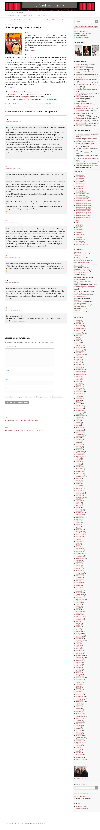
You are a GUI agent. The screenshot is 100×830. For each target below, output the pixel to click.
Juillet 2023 (79, 378)
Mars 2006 (78, 732)
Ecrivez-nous (85, 778)
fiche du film (13, 94)
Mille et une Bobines (79, 279)
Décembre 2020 (80, 430)
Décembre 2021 (80, 410)
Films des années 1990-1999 (83, 215)
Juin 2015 (78, 543)
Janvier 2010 (79, 653)
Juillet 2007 (79, 705)
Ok (97, 21)
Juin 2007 (78, 706)
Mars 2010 (78, 650)
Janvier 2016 (79, 531)
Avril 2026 (78, 321)
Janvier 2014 (79, 572)
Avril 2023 (78, 383)
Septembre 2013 (80, 579)
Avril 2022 (78, 403)
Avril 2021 (78, 424)
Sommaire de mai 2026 (82, 66)
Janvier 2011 (79, 633)
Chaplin (78, 222)
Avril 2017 (78, 505)
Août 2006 (78, 723)
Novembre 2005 (80, 739)
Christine (50, 99)
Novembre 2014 (80, 555)
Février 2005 (79, 754)
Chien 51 (78, 67)
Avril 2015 (78, 546)
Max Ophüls (38, 94)
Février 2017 (79, 509)
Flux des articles (81, 806)
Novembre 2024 (80, 350)
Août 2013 (78, 580)
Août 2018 (78, 478)
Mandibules (79, 125)
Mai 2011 (78, 626)
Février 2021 (79, 427)
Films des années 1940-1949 (83, 207)
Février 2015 (79, 550)
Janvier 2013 (79, 592)
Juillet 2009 (79, 664)
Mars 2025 (78, 344)
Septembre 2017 (80, 497)
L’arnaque (84, 148)
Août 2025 (78, 335)
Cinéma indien (79, 188)
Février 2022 (79, 407)
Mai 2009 (78, 667)
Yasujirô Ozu (79, 237)
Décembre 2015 (80, 533)
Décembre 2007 (80, 696)
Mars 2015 (78, 548)
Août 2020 (78, 437)
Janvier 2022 (79, 408)
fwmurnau (78, 138)
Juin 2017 (78, 502)
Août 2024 (78, 356)
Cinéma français (80, 186)
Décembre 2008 (80, 676)
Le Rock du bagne (80, 108)
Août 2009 (78, 662)
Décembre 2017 (80, 492)
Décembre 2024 (80, 349)
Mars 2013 (78, 589)
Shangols (76, 289)
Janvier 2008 (79, 694)
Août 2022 (78, 396)
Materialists (79, 122)
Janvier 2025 (79, 347)
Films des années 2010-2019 (83, 219)
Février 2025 (79, 345)
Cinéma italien (79, 190)
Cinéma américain (80, 176)
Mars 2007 (78, 711)
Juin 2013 (78, 584)
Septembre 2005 (80, 742)
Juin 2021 (78, 420)
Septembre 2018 (80, 476)
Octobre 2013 (79, 577)
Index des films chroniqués (81, 793)
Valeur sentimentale (81, 120)
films (6, 103)
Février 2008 (79, 693)
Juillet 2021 (79, 419)
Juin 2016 (78, 522)
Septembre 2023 (80, 374)
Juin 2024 (78, 359)
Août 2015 (78, 539)
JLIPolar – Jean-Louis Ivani (81, 303)
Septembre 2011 (80, 619)
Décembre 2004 (80, 757)
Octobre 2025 (79, 332)
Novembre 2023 (80, 371)
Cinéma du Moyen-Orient (82, 193)
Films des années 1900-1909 (83, 200)
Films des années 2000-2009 (83, 217)
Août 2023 (78, 376)
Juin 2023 (78, 379)
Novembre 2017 (80, 493)
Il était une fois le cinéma (81, 272)
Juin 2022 (78, 400)
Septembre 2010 (80, 640)
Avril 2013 (78, 587)
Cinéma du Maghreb (81, 191)
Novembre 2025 (80, 330)
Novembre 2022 (80, 391)
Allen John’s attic (78, 283)
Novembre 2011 (80, 616)
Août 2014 (78, 560)
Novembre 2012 (80, 596)
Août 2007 (78, 703)
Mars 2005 (78, 752)
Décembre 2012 (80, 594)
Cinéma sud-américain (82, 198)
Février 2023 (79, 386)
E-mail (7, 379)
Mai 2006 (78, 728)
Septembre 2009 (80, 660)
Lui (6, 166)
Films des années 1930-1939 (43, 103)
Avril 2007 (78, 710)
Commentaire (10, 347)
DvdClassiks (77, 252)
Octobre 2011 (79, 618)
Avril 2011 (78, 628)
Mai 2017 (78, 504)
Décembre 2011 (80, 614)
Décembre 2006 (80, 716)
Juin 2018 (78, 482)
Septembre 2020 (80, 435)
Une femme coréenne (81, 93)
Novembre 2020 (80, 432)
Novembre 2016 (80, 514)
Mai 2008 (78, 687)
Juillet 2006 (79, 725)
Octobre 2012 (79, 597)
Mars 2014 (78, 568)
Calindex (76, 299)
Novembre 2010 (80, 636)
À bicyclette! (79, 105)
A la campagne (86, 158)
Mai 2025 (78, 340)
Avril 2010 (78, 648)
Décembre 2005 (80, 737)
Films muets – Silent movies (81, 262)
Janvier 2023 (79, 388)
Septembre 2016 (80, 517)
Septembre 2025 (80, 333)
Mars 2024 (78, 364)
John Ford (78, 231)
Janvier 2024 (79, 367)
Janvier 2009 (79, 674)
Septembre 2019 (80, 456)
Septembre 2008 (80, 681)
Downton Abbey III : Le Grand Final (85, 76)
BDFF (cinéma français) (80, 296)
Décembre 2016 (80, 512)
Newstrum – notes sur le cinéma (83, 269)
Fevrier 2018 (79, 488)
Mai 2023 (78, 381)
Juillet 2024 (79, 357)
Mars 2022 (78, 405)
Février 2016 (79, 529)
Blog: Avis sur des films (80, 276)
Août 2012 (78, 601)
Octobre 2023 (79, 373)
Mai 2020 (78, 442)
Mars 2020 (78, 446)
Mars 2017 (78, 507)
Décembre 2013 (80, 573)
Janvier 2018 (79, 490)
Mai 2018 (78, 483)
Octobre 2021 (79, 413)
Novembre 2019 (80, 453)
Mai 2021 (78, 422)
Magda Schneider (17, 92)
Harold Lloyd (79, 225)
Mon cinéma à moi (79, 265)
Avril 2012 (78, 607)
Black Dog (78, 94)
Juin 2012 (78, 604)
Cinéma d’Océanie (80, 195)
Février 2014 (79, 570)
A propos (78, 778)
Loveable (78, 64)
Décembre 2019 (80, 451)
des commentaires (82, 808)
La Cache (78, 103)
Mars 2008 (78, 691)
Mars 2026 (78, 323)
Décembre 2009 (80, 655)
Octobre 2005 (79, 740)
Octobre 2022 (79, 393)
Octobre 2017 (79, 495)
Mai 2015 (78, 544)
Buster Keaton (79, 224)
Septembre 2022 (80, 395)
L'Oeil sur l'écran (14, 12)
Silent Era (77, 310)
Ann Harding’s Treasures (81, 259)
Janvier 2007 (79, 715)
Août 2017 (78, 498)
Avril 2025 (78, 342)
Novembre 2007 (80, 698)
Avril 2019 (78, 464)
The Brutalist (79, 69)
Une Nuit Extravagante (82, 71)
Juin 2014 (78, 563)
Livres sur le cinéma (81, 243)
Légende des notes (80, 239)
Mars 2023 (78, 384)
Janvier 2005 (79, 756)
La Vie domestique (80, 83)
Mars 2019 (78, 466)
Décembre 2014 (80, 553)
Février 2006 (79, 733)
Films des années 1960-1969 (83, 210)
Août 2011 (78, 621)
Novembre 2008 (80, 677)
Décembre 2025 (80, 328)
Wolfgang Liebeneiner (31, 92)
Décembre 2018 (80, 471)
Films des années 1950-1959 (83, 208)
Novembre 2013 (80, 575)
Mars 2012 (78, 609)
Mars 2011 (78, 630)
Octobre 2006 (79, 720)
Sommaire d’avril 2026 (82, 106)
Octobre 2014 (79, 556)
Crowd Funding (80, 241)
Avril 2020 (78, 444)
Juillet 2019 (79, 459)
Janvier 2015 (79, 551)
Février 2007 (79, 713)
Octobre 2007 (79, 699)
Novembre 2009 (80, 657)
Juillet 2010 (79, 643)
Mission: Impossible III (82, 123)
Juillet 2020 (79, 439)
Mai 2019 (78, 463)
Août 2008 (78, 682)
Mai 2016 (78, 524)
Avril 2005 (78, 750)
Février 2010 (79, 652)
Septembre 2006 (80, 721)
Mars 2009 (78, 670)
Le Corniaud (79, 113)
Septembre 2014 (80, 558)
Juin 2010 (78, 645)
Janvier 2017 (79, 510)
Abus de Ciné (77, 255)
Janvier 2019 (79, 470)
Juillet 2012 (79, 602)
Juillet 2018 (79, 480)
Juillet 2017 (79, 500)
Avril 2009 (78, 669)
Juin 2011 (78, 624)
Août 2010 (78, 642)
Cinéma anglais (80, 178)
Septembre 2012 (80, 599)
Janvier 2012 (79, 613)
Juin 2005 (78, 747)
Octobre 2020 (79, 434)
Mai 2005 (78, 749)
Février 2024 (79, 366)
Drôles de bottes (80, 74)
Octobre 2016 (79, 516)
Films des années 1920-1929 (83, 203)
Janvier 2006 (79, 735)
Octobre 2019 (79, 454)
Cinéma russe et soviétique (83, 197)
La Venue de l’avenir (81, 110)
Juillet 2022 (79, 398)
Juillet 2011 (78, 623)
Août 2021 (78, 417)
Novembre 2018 (80, 473)
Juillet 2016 (79, 521)
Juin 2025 (78, 338)
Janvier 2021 (79, 429)
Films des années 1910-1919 (83, 202)
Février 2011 (79, 631)
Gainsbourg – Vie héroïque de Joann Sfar (86, 89)
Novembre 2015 (80, 534)
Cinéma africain (80, 174)
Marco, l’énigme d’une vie (83, 100)
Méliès (77, 220)
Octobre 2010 (79, 638)
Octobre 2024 (79, 352)
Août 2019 (78, 458)
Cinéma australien (81, 181)
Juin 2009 (78, 665)
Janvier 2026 (79, 327)
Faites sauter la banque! (90, 138)
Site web (8, 388)
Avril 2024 (78, 362)
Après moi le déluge (81, 117)
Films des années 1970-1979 (83, 212)
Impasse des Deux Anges (91, 165)
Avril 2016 (78, 526)
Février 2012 (79, 611)
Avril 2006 (78, 730)
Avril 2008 (78, 689)
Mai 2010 (78, 647)
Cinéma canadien (80, 183)
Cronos (77, 96)
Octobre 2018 (79, 475)
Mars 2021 (78, 425)
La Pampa (78, 118)
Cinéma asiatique (80, 180)
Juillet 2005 (79, 745)
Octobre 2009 (79, 659)
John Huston (79, 236)
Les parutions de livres (82, 244)
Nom (7, 371)
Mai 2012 (78, 606)
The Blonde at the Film (80, 306)
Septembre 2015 (80, 538)
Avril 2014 (78, 567)
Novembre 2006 (80, 718)
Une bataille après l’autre (82, 84)
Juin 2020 (78, 441)
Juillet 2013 (79, 582)
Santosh (78, 88)
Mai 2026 (78, 320)
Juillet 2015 (79, 541)
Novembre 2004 (80, 759)
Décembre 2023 (80, 369)
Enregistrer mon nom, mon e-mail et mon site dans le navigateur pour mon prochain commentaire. (35, 397)
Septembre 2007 (80, 701)
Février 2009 (79, 672)
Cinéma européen (30, 103)
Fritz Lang (78, 227)
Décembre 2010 (80, 635)
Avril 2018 (78, 485)
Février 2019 (79, 468)
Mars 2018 (78, 487)
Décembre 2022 (80, 390)
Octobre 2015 (79, 536)
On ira (77, 115)
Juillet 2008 (79, 684)
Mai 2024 (78, 361)
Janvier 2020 (79, 449)
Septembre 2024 (80, 354)
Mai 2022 (78, 401)
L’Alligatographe (78, 293)
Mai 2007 (78, 708)
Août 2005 (78, 744)
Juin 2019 (78, 461)
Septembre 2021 (80, 415)
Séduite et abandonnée (82, 79)
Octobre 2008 (79, 679)
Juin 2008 (78, 686)
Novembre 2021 (80, 412)
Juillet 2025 (79, 337)
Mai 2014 (78, 565)
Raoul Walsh (79, 232)
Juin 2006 (78, 727)
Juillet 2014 (79, 561)
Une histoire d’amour (26, 99)
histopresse (79, 165)
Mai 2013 (78, 585)
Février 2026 (79, 325)
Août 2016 (78, 519)
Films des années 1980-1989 (83, 214)
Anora (77, 98)
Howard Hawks (80, 234)
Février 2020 (79, 447)
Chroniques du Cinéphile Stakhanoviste (84, 286)
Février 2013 (79, 590)
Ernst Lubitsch (79, 229)
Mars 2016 (78, 527)
